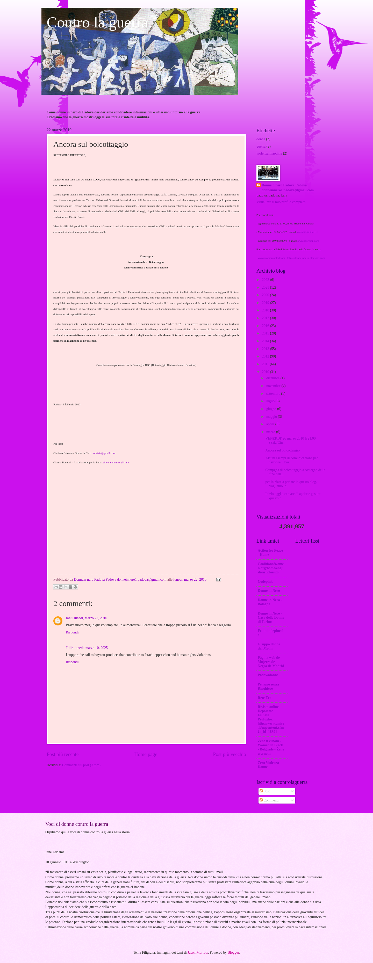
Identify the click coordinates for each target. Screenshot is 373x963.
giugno (271, 409)
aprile (270, 424)
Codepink (265, 581)
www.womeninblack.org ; (272, 258)
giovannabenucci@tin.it (116, 462)
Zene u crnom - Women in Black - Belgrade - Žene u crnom (271, 747)
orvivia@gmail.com (104, 453)
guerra (261, 146)
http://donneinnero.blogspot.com (306, 258)
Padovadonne (268, 675)
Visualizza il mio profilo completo (280, 202)
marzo (271, 432)
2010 (266, 372)
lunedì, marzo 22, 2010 (90, 618)
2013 (266, 349)
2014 (266, 341)
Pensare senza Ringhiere (268, 686)
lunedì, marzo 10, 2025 (91, 648)
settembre (273, 394)
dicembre (273, 378)
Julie (69, 648)
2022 (266, 280)
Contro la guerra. (99, 22)
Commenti (269, 800)
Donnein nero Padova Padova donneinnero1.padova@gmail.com (288, 187)
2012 (266, 356)
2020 (266, 295)
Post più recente (62, 754)
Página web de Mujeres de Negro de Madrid (271, 662)
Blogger (233, 952)
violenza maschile (269, 153)
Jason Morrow (198, 952)
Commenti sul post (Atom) (81, 765)
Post (265, 791)
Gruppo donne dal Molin (269, 646)
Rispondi (72, 632)
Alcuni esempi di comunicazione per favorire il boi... (291, 460)
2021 (266, 287)
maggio (272, 417)
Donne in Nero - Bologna (270, 602)
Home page (145, 754)
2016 (266, 326)
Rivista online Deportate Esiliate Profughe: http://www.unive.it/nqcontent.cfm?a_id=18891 (271, 719)
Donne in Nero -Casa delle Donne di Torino (271, 617)
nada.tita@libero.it (307, 232)
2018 (266, 310)
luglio (271, 401)
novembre (274, 386)
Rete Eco (264, 698)
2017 (266, 318)
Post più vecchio (229, 754)
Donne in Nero (269, 591)
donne (260, 139)
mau (69, 618)
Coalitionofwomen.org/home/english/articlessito (271, 568)
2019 (266, 303)
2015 (266, 333)
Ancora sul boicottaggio (282, 450)
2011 (266, 364)
